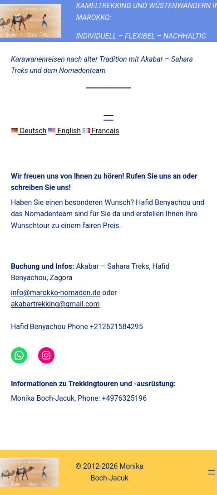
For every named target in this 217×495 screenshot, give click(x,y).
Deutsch (28, 130)
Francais (101, 130)
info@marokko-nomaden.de (55, 292)
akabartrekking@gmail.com (55, 304)
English (64, 130)
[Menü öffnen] (108, 118)
